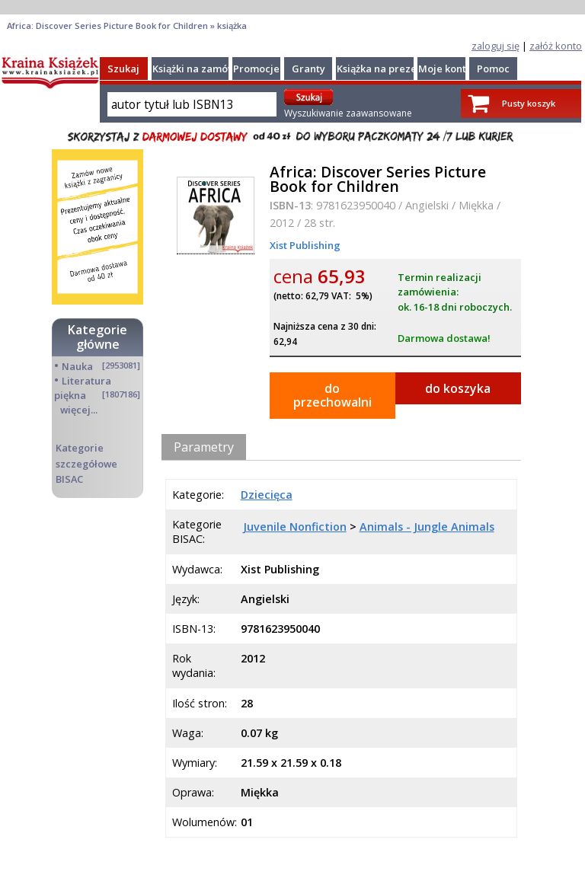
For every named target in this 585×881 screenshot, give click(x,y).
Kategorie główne (97, 337)
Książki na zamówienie (206, 68)
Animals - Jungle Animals (427, 526)
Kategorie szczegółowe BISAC (86, 463)
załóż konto (555, 46)
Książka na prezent (382, 68)
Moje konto (445, 68)
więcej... (79, 410)
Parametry (204, 447)
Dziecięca (266, 494)
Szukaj (123, 68)
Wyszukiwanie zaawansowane (348, 113)
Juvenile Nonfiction (295, 526)
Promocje (256, 68)
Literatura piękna (82, 388)
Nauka (77, 366)
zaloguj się (495, 46)
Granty (308, 68)
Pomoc (493, 68)
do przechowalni (332, 395)
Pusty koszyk (528, 103)
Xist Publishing (305, 245)
